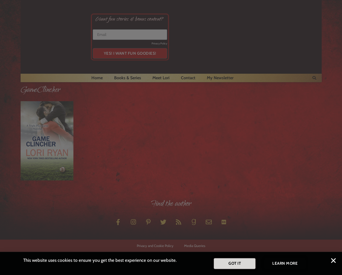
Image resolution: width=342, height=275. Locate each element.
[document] (171, 137)
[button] (333, 262)
